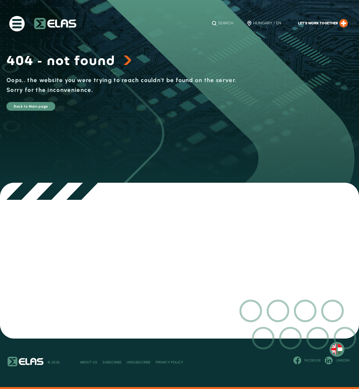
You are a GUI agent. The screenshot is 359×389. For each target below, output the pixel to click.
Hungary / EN (267, 23)
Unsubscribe (169, 362)
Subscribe (127, 362)
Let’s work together (323, 23)
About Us (88, 362)
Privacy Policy (214, 362)
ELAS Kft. (55, 23)
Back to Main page (46, 108)
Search (225, 23)
